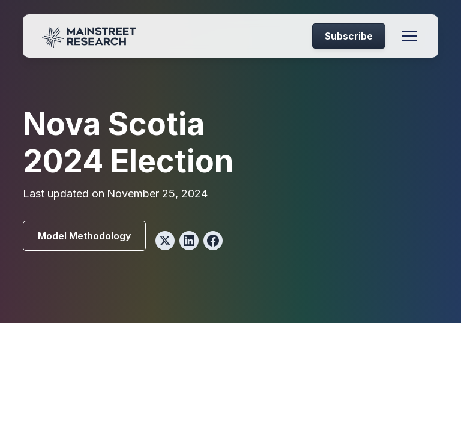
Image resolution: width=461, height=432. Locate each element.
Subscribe (349, 36)
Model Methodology (84, 236)
